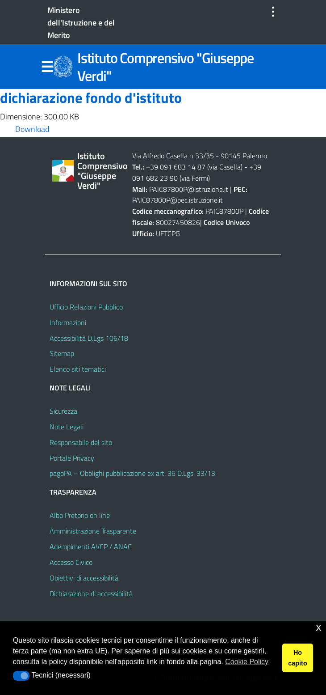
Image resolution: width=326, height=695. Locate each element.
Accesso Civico (71, 562)
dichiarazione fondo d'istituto (91, 97)
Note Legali (67, 426)
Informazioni (68, 322)
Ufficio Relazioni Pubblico (86, 306)
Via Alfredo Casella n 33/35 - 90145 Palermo (199, 155)
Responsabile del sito (81, 442)
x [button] (319, 627)
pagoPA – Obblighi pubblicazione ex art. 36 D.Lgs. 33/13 (132, 473)
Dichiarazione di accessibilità (91, 593)
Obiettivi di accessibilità (84, 577)
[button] (21, 676)
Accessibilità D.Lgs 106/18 (89, 338)
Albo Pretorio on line (80, 515)
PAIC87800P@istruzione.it (188, 189)
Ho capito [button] (297, 658)
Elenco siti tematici (78, 369)
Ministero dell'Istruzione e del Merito (81, 22)
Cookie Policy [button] (246, 661)
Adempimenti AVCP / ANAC (91, 546)
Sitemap (62, 353)
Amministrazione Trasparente (93, 530)
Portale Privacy (72, 458)
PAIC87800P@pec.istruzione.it (177, 200)
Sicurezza (63, 411)
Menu (47, 67)
